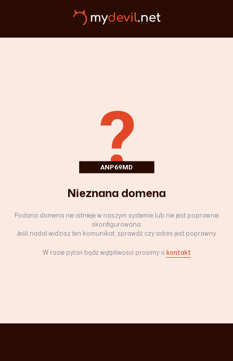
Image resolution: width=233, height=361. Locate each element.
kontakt (178, 252)
